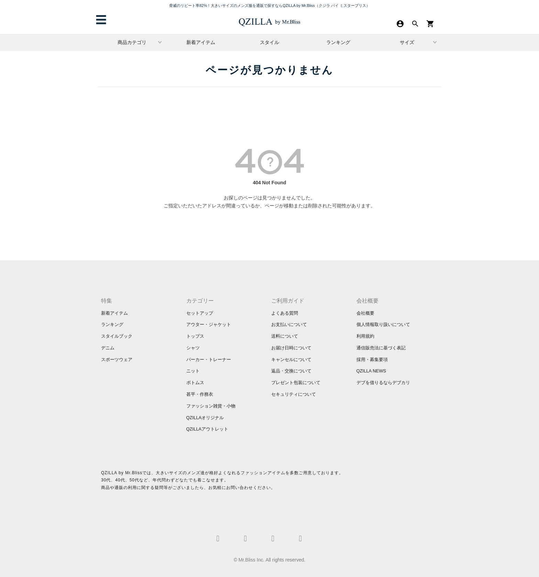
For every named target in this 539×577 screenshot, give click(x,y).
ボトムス (195, 382)
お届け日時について (291, 347)
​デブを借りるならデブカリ (383, 382)
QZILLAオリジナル (205, 417)
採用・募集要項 (372, 359)
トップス (195, 336)
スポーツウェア (116, 359)
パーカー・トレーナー (208, 359)
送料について (284, 336)
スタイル (269, 42)
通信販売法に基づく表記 (381, 347)
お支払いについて (289, 324)
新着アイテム (200, 42)
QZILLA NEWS (371, 370)
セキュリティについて (293, 394)
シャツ (193, 347)
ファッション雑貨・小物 (210, 406)
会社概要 (365, 313)
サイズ (407, 42)
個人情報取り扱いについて (383, 324)
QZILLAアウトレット (207, 429)
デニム (107, 347)
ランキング (338, 42)
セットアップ (199, 313)
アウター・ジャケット (208, 324)
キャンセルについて (291, 359)
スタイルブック (116, 336)
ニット (193, 370)
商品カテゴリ (132, 42)
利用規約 (365, 336)
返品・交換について (291, 370)
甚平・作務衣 (199, 394)
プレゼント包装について (295, 382)
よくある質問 (284, 313)
